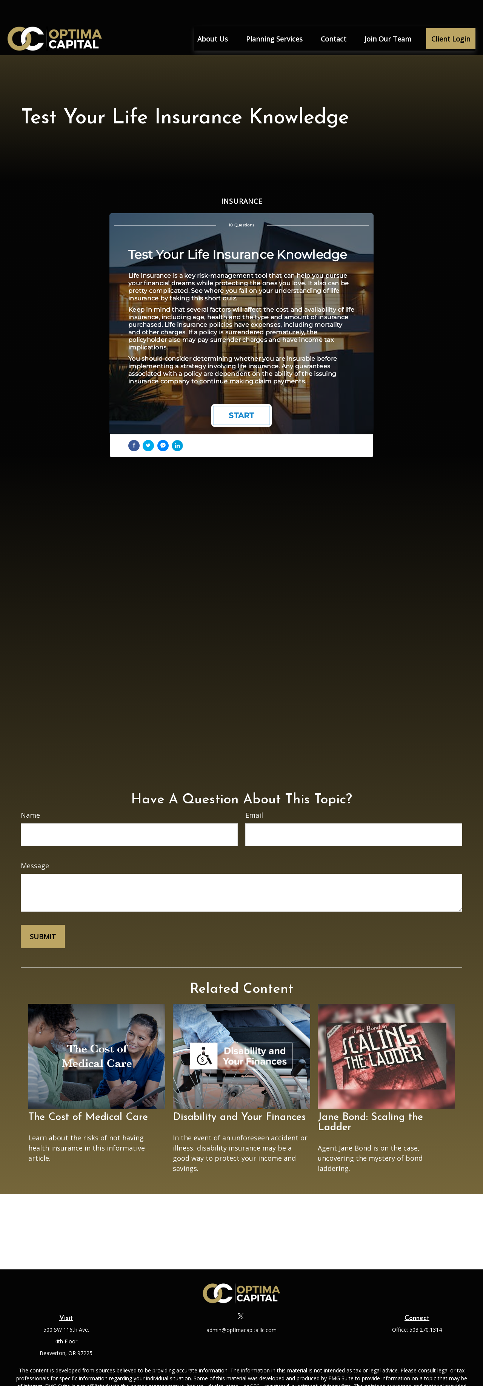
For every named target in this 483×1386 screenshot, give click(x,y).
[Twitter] (241, 1294)
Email (254, 792)
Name (30, 792)
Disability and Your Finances (239, 1095)
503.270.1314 (425, 1307)
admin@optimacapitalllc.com (241, 1307)
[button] (212, 16)
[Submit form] (43, 914)
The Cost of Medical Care (88, 1095)
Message (35, 843)
